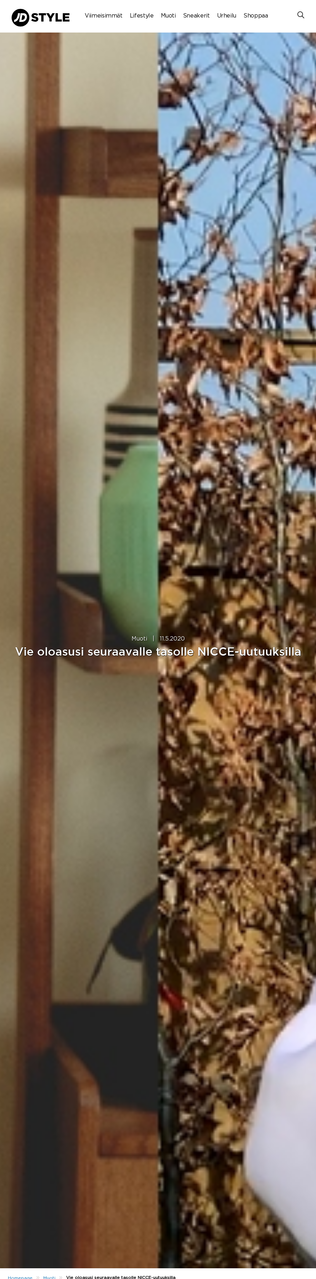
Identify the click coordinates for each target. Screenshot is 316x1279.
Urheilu (226, 16)
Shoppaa (255, 16)
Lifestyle (142, 16)
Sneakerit (196, 16)
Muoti (168, 16)
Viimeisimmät (104, 16)
